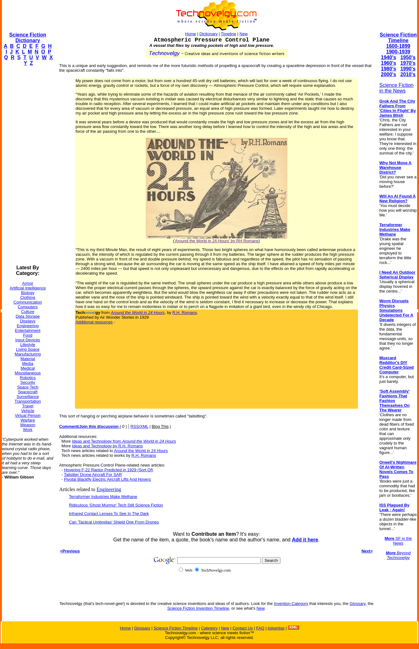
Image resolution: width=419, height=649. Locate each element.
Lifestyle (27, 344)
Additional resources (94, 322)
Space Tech (27, 387)
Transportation (27, 401)
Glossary (357, 603)
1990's (408, 68)
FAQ (260, 628)
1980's (388, 68)
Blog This (160, 426)
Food (27, 335)
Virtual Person (27, 415)
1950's (408, 57)
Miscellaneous (28, 373)
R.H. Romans (185, 312)
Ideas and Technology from (124, 441)
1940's (388, 57)
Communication (28, 302)
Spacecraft (27, 391)
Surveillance (28, 396)
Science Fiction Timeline (398, 37)
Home (190, 33)
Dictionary (208, 33)
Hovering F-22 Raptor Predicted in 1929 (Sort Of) (108, 469)
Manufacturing (28, 354)
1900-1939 (398, 51)
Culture (27, 311)
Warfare (27, 420)
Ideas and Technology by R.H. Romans (107, 446)
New (244, 33)
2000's (388, 74)
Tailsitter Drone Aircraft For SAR (93, 474)
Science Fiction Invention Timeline (198, 608)
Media (27, 363)
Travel (27, 406)
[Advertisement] (27, 165)
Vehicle (27, 410)
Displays (27, 321)
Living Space (27, 349)
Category (209, 628)
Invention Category (291, 603)
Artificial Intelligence (28, 288)
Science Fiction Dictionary (27, 37)
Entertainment (28, 330)
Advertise (275, 628)
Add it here (305, 539)
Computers (28, 307)
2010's (408, 74)
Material (27, 358)
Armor (27, 283)
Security (27, 382)
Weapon (27, 424)
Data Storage (28, 316)
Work (27, 429)
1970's (408, 63)
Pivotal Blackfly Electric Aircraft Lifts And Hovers (107, 479)
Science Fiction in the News (396, 87)
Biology (28, 292)
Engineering (27, 325)
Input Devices (27, 340)
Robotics (28, 377)
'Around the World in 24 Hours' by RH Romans (216, 240)
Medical (28, 368)
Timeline (228, 33)
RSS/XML (139, 426)
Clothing (27, 297)
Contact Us (243, 628)
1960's (388, 63)
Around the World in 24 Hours (141, 450)
